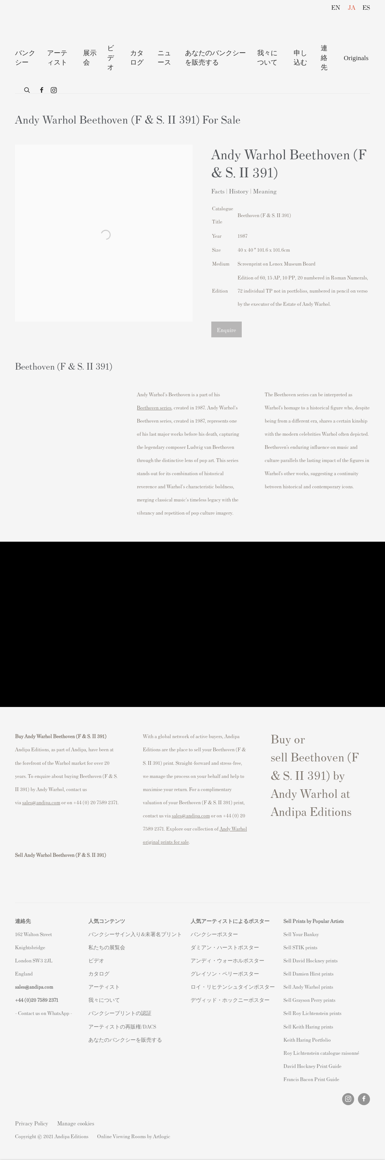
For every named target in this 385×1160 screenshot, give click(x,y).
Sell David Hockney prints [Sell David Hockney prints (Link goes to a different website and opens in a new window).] (310, 960)
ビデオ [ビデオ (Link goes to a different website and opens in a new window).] (96, 960)
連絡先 (324, 57)
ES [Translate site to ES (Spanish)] (366, 7)
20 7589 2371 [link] (44, 1000)
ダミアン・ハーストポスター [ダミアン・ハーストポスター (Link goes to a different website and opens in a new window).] (225, 947)
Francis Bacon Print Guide (311, 1079)
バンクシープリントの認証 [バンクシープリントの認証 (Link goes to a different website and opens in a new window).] (120, 1013)
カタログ (137, 57)
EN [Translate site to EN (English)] (335, 7)
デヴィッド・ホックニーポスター (230, 1000)
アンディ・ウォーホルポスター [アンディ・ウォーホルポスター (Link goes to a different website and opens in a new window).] (227, 960)
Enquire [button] (226, 329)
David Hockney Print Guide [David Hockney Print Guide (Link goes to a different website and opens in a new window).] (312, 1066)
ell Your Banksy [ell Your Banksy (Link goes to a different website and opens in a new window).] (302, 934)
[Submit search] (27, 88)
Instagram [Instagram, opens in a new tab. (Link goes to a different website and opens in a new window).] (54, 91)
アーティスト (57, 57)
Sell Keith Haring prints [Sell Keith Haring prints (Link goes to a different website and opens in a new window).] (308, 1026)
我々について (267, 57)
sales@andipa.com (41, 802)
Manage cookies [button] (75, 1123)
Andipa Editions (41, 22)
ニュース (164, 57)
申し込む (300, 57)
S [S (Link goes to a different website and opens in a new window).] (284, 934)
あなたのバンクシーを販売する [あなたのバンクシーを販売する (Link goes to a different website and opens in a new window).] (125, 1039)
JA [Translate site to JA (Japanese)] (351, 7)
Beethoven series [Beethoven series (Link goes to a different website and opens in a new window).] (154, 407)
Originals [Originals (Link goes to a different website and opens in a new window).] (356, 58)
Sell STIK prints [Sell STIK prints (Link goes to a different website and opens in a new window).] (300, 947)
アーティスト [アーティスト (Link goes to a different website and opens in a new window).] (104, 986)
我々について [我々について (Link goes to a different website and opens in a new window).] (104, 1000)
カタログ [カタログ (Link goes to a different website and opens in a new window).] (98, 973)
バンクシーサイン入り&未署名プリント (135, 934)
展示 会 (90, 57)
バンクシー (25, 57)
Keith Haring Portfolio (307, 1039)
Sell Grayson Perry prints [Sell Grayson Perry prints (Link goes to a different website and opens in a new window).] (309, 1000)
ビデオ (110, 57)
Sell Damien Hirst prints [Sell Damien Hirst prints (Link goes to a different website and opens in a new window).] (308, 973)
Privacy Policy (31, 1123)
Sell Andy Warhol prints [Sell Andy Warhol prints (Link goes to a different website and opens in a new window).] (308, 986)
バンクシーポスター (214, 934)
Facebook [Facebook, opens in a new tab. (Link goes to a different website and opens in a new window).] (42, 91)
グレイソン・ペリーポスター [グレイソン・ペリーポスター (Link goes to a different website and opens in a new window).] (225, 973)
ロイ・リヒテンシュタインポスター (233, 986)
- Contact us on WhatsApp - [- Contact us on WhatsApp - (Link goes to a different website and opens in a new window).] (43, 1013)
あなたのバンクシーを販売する (215, 57)
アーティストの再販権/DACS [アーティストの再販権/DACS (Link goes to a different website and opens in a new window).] (122, 1026)
